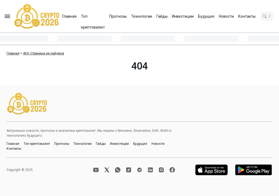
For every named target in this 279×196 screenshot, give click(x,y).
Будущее (206, 16)
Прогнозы (118, 16)
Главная (69, 16)
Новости (226, 16)
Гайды (162, 16)
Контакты (247, 16)
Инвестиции (183, 16)
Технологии (141, 16)
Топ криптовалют (93, 18)
